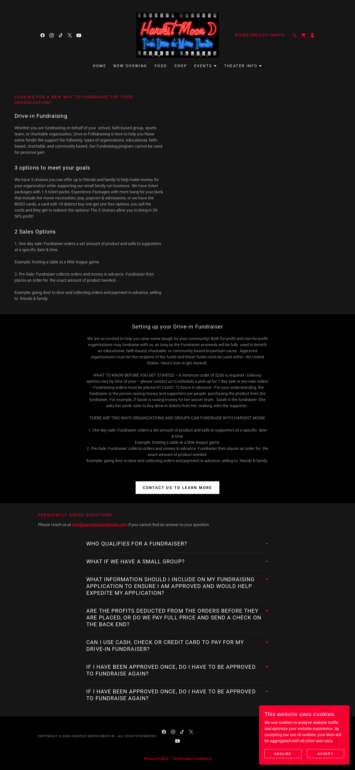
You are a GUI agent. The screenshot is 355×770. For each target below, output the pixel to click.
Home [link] (99, 66)
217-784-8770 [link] (273, 35)
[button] (312, 35)
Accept (326, 754)
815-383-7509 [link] (246, 35)
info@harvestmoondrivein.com (99, 524)
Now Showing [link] (130, 66)
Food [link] (161, 66)
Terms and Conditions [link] (191, 758)
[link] (42, 35)
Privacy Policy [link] (156, 758)
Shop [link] (180, 66)
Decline (283, 754)
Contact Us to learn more (177, 488)
